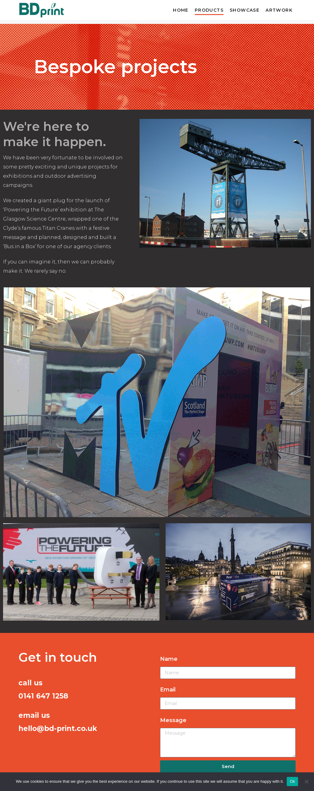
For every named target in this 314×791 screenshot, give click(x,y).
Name (169, 659)
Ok (292, 781)
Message (173, 720)
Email (168, 689)
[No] (306, 781)
